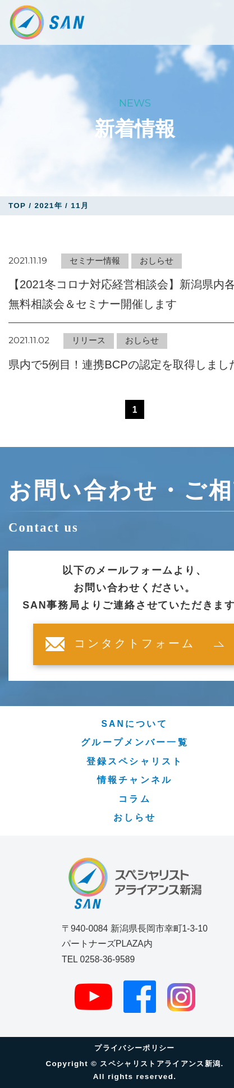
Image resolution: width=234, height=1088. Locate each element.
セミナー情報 (95, 260)
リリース (88, 340)
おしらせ (156, 260)
